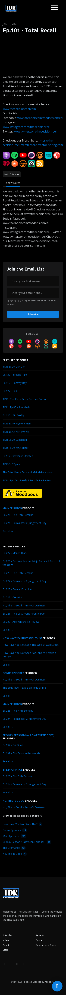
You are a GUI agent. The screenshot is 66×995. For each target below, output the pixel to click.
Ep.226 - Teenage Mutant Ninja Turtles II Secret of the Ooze (31, 563)
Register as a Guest (46, 945)
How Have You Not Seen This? (22, 638)
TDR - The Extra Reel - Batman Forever (25, 399)
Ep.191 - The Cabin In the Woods (21, 753)
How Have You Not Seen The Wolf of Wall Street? (31, 644)
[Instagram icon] (10, 964)
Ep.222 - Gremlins (13, 597)
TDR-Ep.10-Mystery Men (17, 423)
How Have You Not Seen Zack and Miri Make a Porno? (29, 654)
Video (6, 940)
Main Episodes (12, 508)
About (6, 945)
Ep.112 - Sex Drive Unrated (18, 456)
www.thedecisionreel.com (19, 109)
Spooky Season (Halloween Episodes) (28, 735)
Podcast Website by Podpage (39, 981)
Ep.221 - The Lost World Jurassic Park (24, 613)
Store (5, 949)
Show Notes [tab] (13, 182)
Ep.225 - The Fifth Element (18, 514)
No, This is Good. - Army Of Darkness (24, 605)
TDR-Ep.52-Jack (11, 464)
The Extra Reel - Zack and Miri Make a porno (28, 472)
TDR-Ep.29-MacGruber (15, 448)
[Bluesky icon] (30, 964)
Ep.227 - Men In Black (15, 553)
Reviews (40, 935)
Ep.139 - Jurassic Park (15, 374)
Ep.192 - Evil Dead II (14, 745)
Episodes (7, 935)
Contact (40, 940)
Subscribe (33, 314)
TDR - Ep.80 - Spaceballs (16, 407)
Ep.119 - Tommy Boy (15, 383)
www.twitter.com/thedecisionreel (35, 131)
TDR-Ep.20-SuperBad (15, 439)
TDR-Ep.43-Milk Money (16, 431)
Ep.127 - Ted (10, 391)
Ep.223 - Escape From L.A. (17, 589)
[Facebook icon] (4, 964)
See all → (8, 531)
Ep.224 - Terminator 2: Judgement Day (24, 523)
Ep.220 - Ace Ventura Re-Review (21, 621)
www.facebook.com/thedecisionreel (40, 118)
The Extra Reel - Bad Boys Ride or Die (24, 687)
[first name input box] (33, 281)
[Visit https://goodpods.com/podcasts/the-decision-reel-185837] (22, 493)
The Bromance (13, 769)
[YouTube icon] (17, 964)
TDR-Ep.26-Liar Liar (14, 366)
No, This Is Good (13, 800)
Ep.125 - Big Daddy (13, 415)
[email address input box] (33, 293)
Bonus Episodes (13, 673)
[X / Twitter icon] (23, 964)
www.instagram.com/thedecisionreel (26, 127)
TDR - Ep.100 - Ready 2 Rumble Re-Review (27, 480)
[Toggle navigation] (54, 8)
